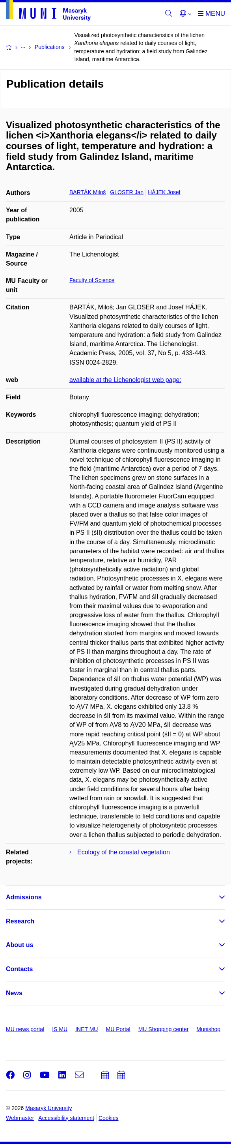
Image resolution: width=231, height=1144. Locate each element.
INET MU (86, 1029)
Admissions (24, 897)
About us (19, 945)
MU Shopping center (163, 1029)
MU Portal (118, 1029)
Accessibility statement (66, 1118)
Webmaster (20, 1118)
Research (20, 921)
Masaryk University (48, 1108)
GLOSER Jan (126, 192)
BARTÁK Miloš (87, 192)
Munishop (208, 1029)
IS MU (59, 1029)
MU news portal (25, 1029)
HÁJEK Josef (164, 192)
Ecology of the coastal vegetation (123, 852)
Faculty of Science (91, 280)
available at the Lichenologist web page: (125, 379)
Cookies (109, 1118)
